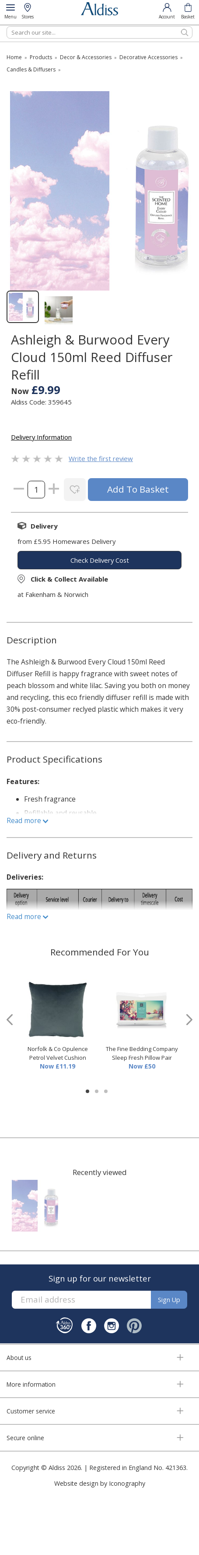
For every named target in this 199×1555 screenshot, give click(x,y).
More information (31, 1384)
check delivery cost (99, 560)
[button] (87, 1091)
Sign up (169, 1300)
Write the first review (101, 458)
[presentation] (10, 1019)
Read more (27, 820)
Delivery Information (41, 437)
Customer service (31, 1411)
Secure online (25, 1438)
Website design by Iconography (99, 1483)
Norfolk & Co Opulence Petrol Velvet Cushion (58, 1053)
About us (19, 1357)
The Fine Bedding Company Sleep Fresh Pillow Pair (142, 1053)
